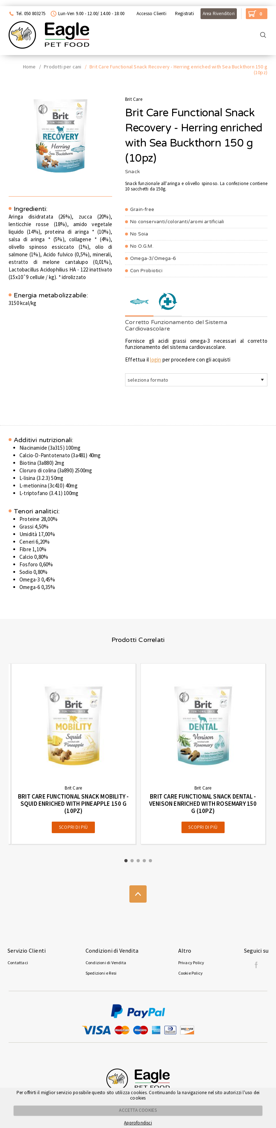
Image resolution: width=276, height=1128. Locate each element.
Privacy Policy (191, 962)
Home (29, 66)
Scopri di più (73, 827)
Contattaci (18, 962)
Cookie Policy (190, 973)
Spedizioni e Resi (101, 973)
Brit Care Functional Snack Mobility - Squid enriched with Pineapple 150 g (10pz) (73, 803)
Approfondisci (138, 1123)
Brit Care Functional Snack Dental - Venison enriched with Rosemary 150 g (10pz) (203, 803)
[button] (126, 860)
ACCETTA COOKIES (138, 1110)
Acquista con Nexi (24, 3)
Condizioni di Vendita (106, 962)
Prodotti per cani (62, 66)
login (155, 359)
